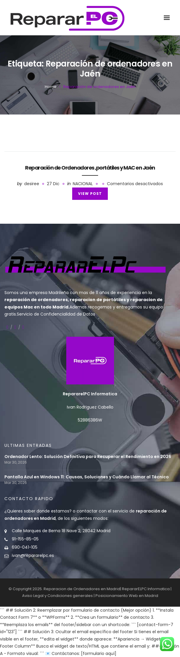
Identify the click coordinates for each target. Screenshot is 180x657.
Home (51, 86)
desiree (31, 184)
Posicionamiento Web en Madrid (126, 595)
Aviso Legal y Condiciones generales (57, 595)
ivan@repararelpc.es (33, 555)
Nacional (83, 184)
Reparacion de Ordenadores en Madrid (82, 589)
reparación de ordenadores (36, 300)
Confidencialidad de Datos (67, 314)
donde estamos (53, 511)
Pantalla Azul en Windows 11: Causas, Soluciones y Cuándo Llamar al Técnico (86, 477)
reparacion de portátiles (98, 300)
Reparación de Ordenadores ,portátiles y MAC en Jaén (90, 167)
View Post (90, 193)
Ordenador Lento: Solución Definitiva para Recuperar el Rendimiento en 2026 (87, 456)
